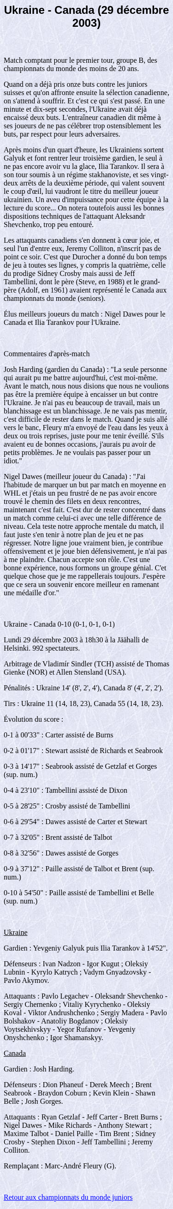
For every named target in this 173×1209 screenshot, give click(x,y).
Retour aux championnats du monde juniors (68, 1197)
